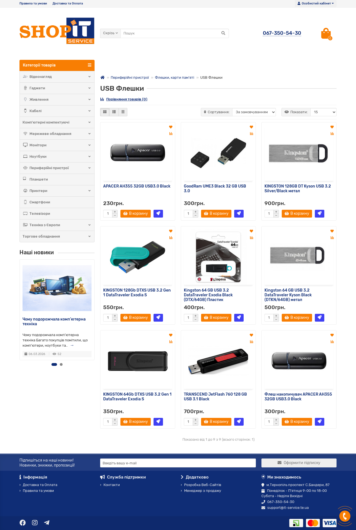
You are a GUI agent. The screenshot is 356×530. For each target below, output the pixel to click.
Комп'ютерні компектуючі (57, 122)
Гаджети (57, 88)
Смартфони (36, 202)
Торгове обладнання (57, 236)
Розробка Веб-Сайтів (201, 485)
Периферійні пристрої (57, 168)
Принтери (57, 191)
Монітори (57, 145)
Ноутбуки (57, 156)
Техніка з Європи (57, 225)
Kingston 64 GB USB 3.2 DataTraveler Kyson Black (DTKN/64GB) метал (288, 295)
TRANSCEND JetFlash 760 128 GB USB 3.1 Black (215, 396)
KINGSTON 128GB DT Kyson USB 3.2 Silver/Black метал (297, 188)
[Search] (174, 33)
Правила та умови (33, 3)
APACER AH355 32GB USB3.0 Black (136, 186)
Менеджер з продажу (201, 491)
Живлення (57, 99)
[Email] (178, 462)
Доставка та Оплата (68, 3)
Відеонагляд (57, 77)
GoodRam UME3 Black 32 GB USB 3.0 (215, 188)
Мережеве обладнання (57, 134)
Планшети (35, 179)
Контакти (110, 485)
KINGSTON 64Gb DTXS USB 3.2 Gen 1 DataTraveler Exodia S (137, 396)
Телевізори (36, 213)
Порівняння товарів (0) (123, 99)
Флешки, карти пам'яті (174, 77)
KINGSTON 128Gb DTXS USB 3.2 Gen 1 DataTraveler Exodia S (137, 292)
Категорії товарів (57, 65)
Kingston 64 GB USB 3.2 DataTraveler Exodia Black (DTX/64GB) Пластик (208, 295)
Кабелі (57, 111)
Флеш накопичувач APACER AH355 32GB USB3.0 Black (298, 396)
